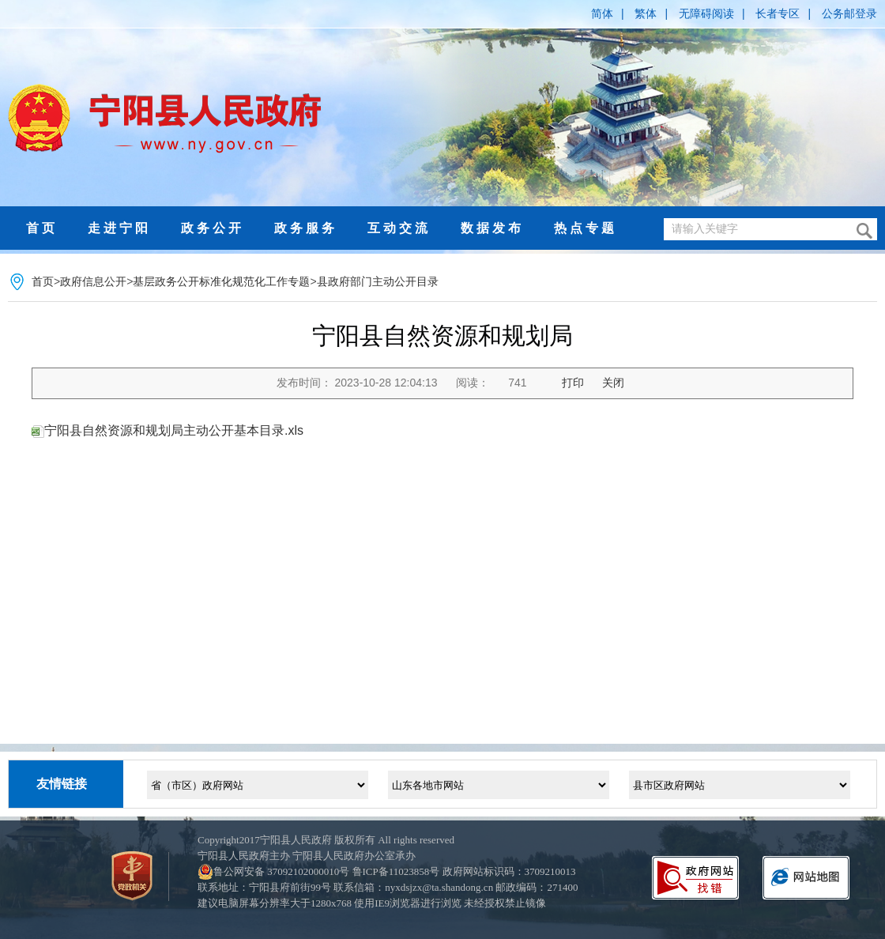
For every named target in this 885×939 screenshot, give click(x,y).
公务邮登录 (849, 13)
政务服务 (305, 228)
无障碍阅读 (706, 13)
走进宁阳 (119, 228)
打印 (573, 382)
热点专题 (585, 228)
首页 (42, 228)
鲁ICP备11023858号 (396, 871)
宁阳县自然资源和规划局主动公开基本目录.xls (173, 430)
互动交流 (399, 228)
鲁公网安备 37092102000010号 (281, 871)
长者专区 (777, 13)
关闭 (613, 382)
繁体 (646, 13)
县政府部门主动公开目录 (378, 281)
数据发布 (492, 228)
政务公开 (212, 228)
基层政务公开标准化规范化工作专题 (221, 281)
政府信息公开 (93, 281)
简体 (602, 13)
